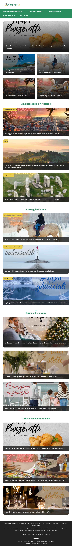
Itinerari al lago (8, 279)
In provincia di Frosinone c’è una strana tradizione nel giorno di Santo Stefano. (31, 240)
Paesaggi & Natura (37, 11)
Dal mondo (24, 16)
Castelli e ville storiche (10, 110)
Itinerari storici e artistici (15, 11)
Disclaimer (44, 544)
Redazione (28, 544)
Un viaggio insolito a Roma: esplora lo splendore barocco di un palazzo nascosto (32, 134)
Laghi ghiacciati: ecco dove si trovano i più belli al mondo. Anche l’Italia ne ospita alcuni (35, 303)
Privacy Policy (36, 544)
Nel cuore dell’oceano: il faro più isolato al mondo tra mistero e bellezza (29, 271)
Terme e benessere (55, 11)
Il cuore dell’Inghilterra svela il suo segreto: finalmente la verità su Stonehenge (32, 200)
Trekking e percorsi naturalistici (13, 215)
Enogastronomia (9, 16)
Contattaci (47, 534)
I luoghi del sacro (9, 175)
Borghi (6, 141)
